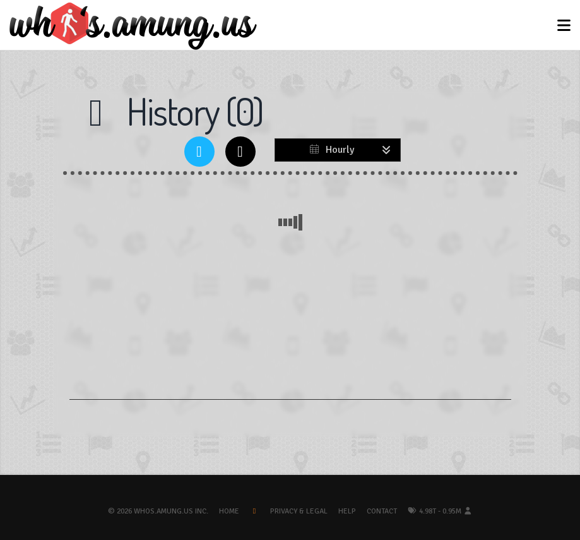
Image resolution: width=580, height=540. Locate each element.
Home (229, 511)
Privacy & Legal (299, 511)
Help (347, 511)
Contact (382, 511)
